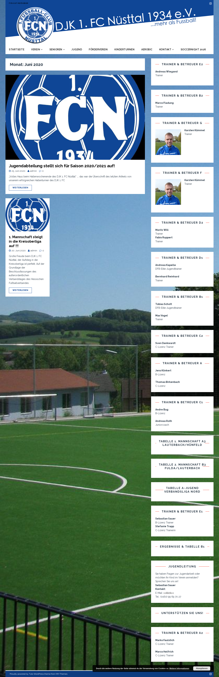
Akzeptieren (202, 668)
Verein (35, 49)
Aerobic (146, 49)
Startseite (16, 49)
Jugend (77, 49)
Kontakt (165, 49)
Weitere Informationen (179, 668)
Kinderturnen (124, 49)
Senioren (55, 49)
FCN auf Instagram (18, 3)
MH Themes (61, 674)
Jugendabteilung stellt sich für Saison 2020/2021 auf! (62, 165)
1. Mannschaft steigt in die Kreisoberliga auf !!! (26, 241)
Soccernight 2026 (193, 49)
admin (33, 171)
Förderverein (98, 49)
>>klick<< (168, 593)
